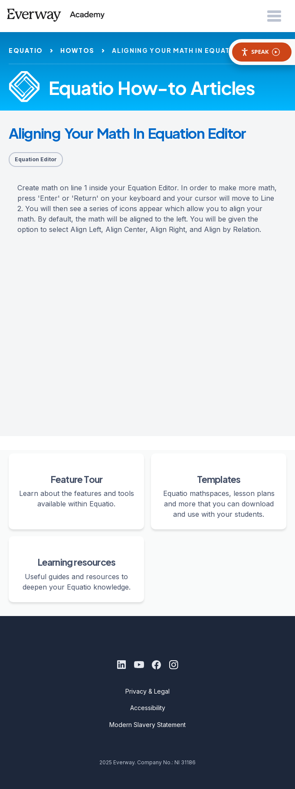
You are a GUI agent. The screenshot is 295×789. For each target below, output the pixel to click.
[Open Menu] (274, 16)
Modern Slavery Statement (147, 724)
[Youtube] (139, 664)
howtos (77, 50)
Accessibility (147, 707)
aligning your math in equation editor (193, 50)
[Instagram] (173, 664)
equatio (26, 50)
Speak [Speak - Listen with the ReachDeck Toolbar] (260, 52)
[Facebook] (156, 664)
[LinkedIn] (121, 664)
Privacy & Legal (147, 691)
